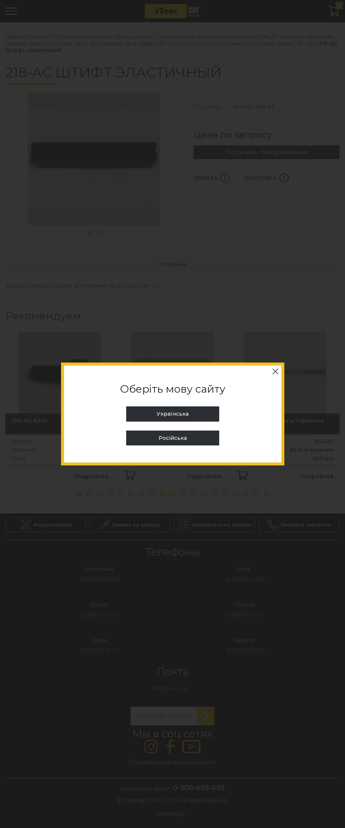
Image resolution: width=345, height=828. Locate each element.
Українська (173, 413)
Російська (173, 438)
